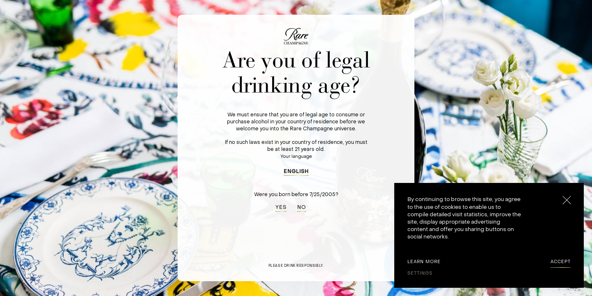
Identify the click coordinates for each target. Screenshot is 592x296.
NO (301, 207)
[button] (296, 170)
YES (281, 207)
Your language (296, 157)
